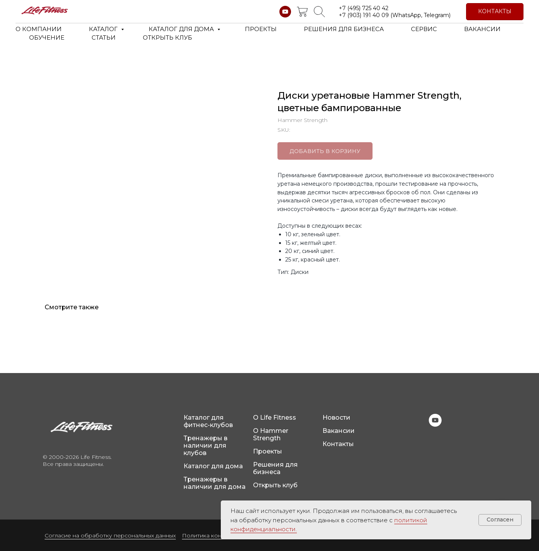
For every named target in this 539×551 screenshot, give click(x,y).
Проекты (267, 451)
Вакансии (338, 430)
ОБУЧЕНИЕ (46, 37)
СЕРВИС (424, 29)
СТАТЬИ (104, 37)
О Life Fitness (274, 417)
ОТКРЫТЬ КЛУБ (167, 37)
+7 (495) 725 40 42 (363, 8)
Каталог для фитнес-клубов (208, 421)
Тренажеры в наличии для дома (215, 483)
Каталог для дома (213, 466)
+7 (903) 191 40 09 (364, 15)
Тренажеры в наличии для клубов (205, 445)
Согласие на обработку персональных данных (110, 535)
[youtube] (285, 11)
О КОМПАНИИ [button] (39, 29)
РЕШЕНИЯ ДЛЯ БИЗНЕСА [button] (344, 29)
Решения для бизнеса (275, 468)
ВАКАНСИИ (482, 29)
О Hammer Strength (270, 434)
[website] (302, 11)
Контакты (338, 444)
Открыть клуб (275, 485)
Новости (336, 417)
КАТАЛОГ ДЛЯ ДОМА (182, 29)
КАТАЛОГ (104, 29)
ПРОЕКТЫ (261, 29)
